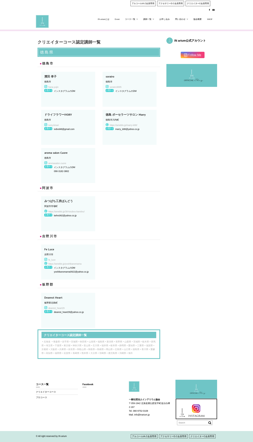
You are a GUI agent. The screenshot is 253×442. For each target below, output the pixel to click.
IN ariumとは (103, 19)
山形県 (92, 341)
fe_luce (51, 260)
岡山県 (109, 349)
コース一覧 (130, 19)
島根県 (100, 349)
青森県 (56, 341)
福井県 (105, 345)
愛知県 (131, 345)
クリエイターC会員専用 (198, 3)
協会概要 (197, 19)
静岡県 (122, 345)
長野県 (119, 341)
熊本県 (85, 353)
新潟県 (110, 341)
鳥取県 (91, 349)
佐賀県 (67, 353)
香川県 (145, 349)
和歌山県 (81, 349)
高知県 (49, 353)
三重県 (140, 345)
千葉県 (58, 345)
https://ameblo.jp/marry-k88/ (123, 125)
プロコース (41, 397)
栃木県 (145, 341)
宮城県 (74, 341)
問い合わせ (180, 19)
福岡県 (58, 353)
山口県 (127, 349)
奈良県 (71, 349)
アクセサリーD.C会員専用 (170, 3)
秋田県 (83, 341)
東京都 (67, 345)
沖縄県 (122, 353)
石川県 (96, 345)
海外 (130, 353)
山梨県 (127, 341)
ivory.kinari (53, 125)
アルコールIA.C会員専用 (143, 3)
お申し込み (164, 19)
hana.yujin (53, 87)
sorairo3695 (115, 87)
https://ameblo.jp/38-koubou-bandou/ (66, 211)
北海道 (47, 341)
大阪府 (53, 349)
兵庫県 (62, 349)
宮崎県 (102, 353)
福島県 (101, 341)
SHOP (209, 19)
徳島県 (136, 349)
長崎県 (76, 353)
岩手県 (65, 341)
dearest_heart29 (56, 308)
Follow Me (192, 55)
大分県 (93, 353)
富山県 (87, 345)
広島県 (118, 349)
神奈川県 (77, 345)
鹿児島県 (112, 353)
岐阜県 (113, 345)
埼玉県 (49, 345)
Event (117, 19)
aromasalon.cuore (57, 163)
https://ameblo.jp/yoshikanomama (65, 264)
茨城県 (136, 341)
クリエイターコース (46, 392)
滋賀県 (149, 345)
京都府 (44, 349)
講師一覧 (147, 19)
